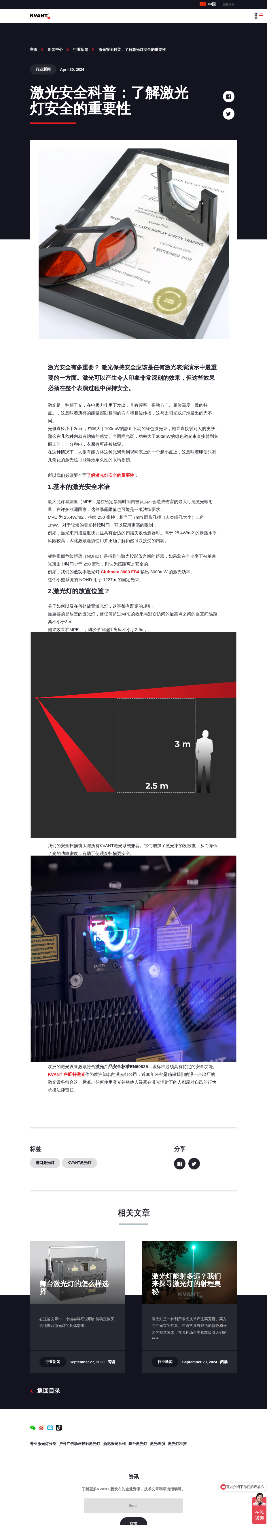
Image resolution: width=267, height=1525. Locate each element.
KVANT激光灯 (80, 1163)
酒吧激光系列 (114, 1444)
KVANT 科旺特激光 (66, 1074)
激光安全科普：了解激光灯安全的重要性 (132, 49)
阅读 (111, 1362)
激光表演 (157, 1444)
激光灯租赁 (177, 1444)
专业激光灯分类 (43, 1444)
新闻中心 (55, 49)
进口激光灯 (45, 1163)
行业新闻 (80, 49)
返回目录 (45, 1391)
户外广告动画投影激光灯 (79, 1444)
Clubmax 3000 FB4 (119, 571)
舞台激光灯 (137, 1444)
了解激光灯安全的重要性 (110, 475)
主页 (33, 49)
